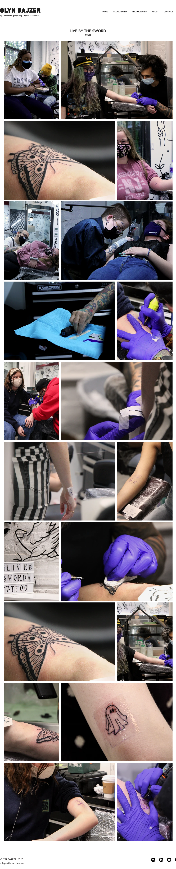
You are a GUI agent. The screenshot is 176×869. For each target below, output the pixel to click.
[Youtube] (169, 860)
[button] (119, 12)
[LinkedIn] (161, 860)
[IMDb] (153, 860)
